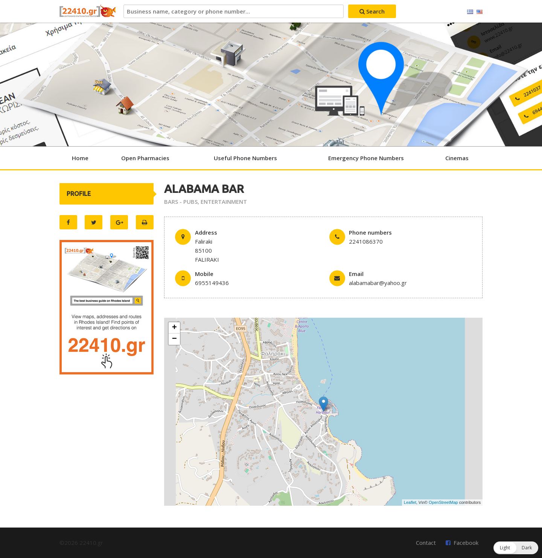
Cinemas (457, 158)
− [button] (174, 339)
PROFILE (79, 193)
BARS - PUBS (181, 201)
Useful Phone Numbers (245, 158)
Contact (426, 542)
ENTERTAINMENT (224, 201)
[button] (515, 547)
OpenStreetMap (443, 502)
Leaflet (410, 502)
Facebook (466, 542)
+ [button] (174, 328)
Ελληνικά (470, 12)
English (480, 12)
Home (80, 158)
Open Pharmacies (145, 158)
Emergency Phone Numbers (366, 158)
